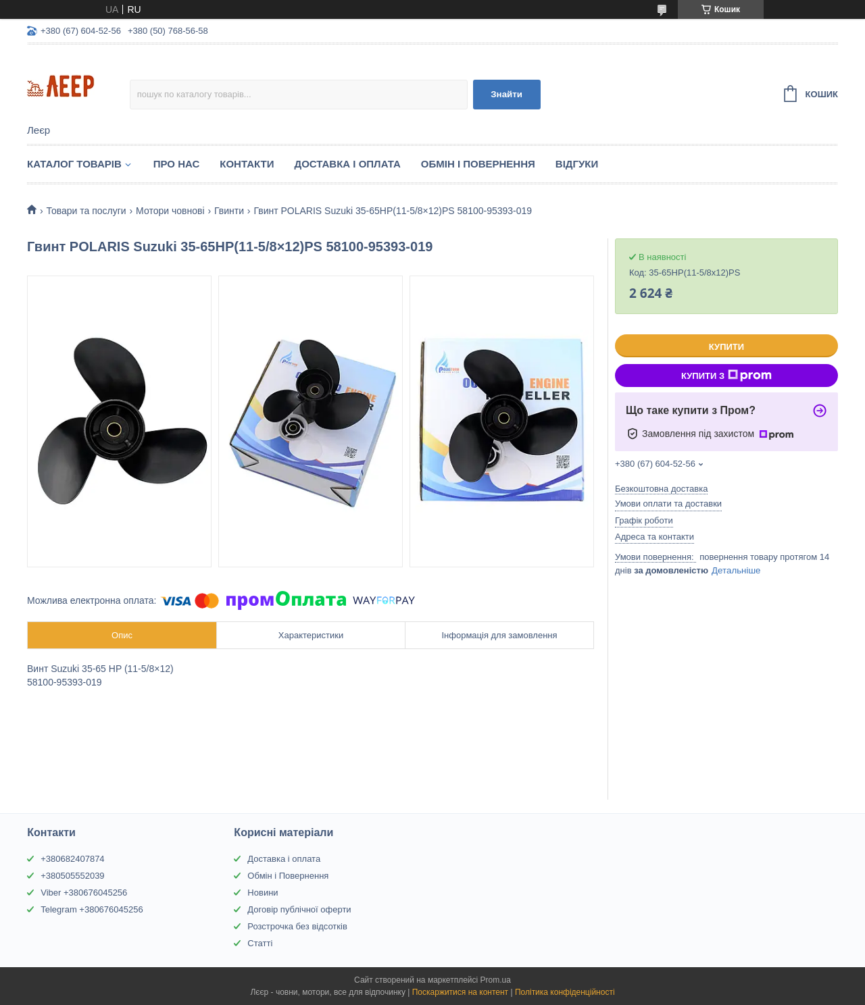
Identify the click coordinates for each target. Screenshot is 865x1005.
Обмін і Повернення (478, 164)
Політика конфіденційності (565, 992)
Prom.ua (495, 980)
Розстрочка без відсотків (297, 926)
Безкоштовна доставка (661, 489)
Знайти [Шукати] (506, 94)
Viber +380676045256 (84, 892)
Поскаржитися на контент (460, 992)
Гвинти (229, 210)
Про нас (176, 164)
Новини (262, 892)
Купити (726, 347)
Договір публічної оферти (299, 909)
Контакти (247, 164)
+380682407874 (72, 859)
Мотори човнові (170, 210)
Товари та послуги (86, 210)
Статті (259, 943)
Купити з (726, 375)
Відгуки (576, 164)
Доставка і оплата (283, 859)
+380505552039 (72, 876)
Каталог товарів (74, 164)
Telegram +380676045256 (92, 909)
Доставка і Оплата (347, 164)
